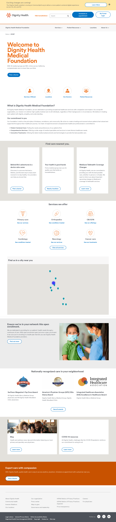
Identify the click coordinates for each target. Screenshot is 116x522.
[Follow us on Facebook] (98, 517)
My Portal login (103, 15)
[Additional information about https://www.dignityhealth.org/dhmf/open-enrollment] (14, 341)
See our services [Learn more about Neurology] (56, 242)
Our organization (36, 499)
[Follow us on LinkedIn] (109, 517)
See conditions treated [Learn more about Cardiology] (23, 242)
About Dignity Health (12, 499)
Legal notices (9, 517)
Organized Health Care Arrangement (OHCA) (18, 519)
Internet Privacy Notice (22, 517)
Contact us (45, 519)
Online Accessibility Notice (39, 517)
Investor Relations (11, 504)
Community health (11, 501)
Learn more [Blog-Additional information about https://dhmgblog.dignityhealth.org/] (16, 449)
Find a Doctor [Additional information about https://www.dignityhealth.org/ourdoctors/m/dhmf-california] (13, 75)
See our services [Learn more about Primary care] (22, 223)
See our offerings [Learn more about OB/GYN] (90, 223)
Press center (35, 501)
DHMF (13, 34)
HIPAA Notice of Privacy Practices (68, 499)
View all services (58, 247)
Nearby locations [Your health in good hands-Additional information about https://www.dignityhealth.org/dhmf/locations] (53, 189)
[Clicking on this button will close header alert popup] (109, 4)
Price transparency (63, 507)
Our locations (9, 507)
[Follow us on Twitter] (103, 516)
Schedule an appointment (83, 15)
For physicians (87, 501)
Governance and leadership (40, 507)
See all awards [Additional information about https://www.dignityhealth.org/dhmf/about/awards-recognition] (58, 409)
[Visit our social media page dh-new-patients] (30, 92)
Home (7, 34)
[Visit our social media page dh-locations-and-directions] (49, 92)
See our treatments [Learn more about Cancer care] (90, 242)
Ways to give (35, 504)
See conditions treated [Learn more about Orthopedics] (56, 223)
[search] (68, 16)
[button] (53, 283)
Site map (52, 519)
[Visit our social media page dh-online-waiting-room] (86, 92)
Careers (85, 499)
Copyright (37, 519)
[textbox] (60, 16)
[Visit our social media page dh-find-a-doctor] (67, 92)
